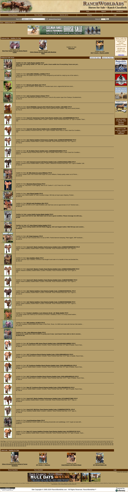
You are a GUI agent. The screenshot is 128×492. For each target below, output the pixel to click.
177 (99, 443)
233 (108, 444)
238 (6, 446)
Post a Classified (38, 15)
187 (8, 444)
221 (82, 444)
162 (67, 443)
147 (34, 443)
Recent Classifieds (12, 15)
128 (105, 442)
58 (92, 441)
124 (96, 442)
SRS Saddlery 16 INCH (33, 322)
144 (27, 443)
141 (21, 443)
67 (106, 441)
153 (47, 443)
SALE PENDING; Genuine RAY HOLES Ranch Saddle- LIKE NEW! (47, 107)
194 (23, 444)
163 (69, 443)
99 (42, 442)
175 (95, 443)
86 (21, 442)
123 (94, 442)
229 (99, 444)
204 (45, 444)
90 (28, 442)
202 (41, 444)
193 (21, 444)
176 (97, 443)
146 (32, 443)
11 (17, 441)
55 (87, 441)
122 (92, 442)
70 (111, 441)
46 (73, 441)
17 (27, 441)
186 (6, 444)
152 (45, 443)
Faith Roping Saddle (33, 63)
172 (88, 443)
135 (8, 443)
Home (87, 11)
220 (80, 444)
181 (108, 443)
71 (112, 441)
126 (101, 442)
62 (98, 441)
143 (25, 443)
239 (8, 446)
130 (109, 442)
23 (36, 441)
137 (12, 443)
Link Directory (119, 11)
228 (97, 444)
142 (23, 443)
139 (17, 443)
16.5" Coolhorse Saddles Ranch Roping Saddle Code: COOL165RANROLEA (50, 376)
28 (44, 441)
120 (88, 442)
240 (10, 446)
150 (41, 443)
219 (77, 444)
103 (51, 442)
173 (91, 443)
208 (54, 444)
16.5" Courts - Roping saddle (100, 53)
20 (31, 441)
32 (50, 441)
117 (81, 442)
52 (82, 441)
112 (70, 442)
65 (103, 441)
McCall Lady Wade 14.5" (34, 85)
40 (63, 441)
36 (57, 441)
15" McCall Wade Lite (99, 465)
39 (61, 441)
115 (77, 442)
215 (69, 444)
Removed (71, 48)
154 (49, 443)
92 (31, 442)
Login (115, 15)
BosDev (3, 490)
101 (46, 442)
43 (68, 441)
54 (85, 441)
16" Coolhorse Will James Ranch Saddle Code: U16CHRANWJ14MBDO (48, 343)
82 (17, 442)
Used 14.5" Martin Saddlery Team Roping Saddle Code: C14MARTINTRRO (49, 280)
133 (3, 443)
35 (55, 441)
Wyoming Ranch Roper (34, 184)
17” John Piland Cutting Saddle (37, 225)
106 (57, 442)
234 (110, 444)
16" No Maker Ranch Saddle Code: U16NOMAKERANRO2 (44, 151)
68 (107, 441)
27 (42, 441)
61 (96, 441)
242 (14, 446)
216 (71, 444)
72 (1, 442)
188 (10, 444)
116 (79, 442)
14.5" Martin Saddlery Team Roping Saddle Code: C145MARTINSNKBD (48, 302)
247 (25, 446)
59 (93, 441)
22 (35, 441)
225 (91, 444)
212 (62, 444)
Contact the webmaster (122, 472)
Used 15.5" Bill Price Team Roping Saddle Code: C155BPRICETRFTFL (48, 409)
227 (95, 444)
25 (39, 441)
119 (85, 442)
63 (99, 441)
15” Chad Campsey (32, 236)
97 (39, 442)
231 (104, 444)
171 (86, 443)
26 (41, 441)
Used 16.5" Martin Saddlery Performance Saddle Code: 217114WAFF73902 (49, 398)
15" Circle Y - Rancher (43, 465)
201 (38, 444)
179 (104, 443)
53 (84, 441)
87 (23, 442)
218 (75, 444)
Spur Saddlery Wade (33, 258)
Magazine (103, 11)
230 (101, 444)
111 (68, 442)
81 (15, 442)
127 (103, 442)
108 (61, 442)
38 (60, 441)
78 (10, 442)
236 (1, 446)
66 (104, 441)
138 (14, 443)
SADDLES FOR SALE (10, 22)
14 (22, 441)
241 (12, 446)
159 (60, 443)
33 (52, 441)
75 (5, 442)
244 (19, 446)
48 (76, 441)
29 (46, 441)
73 (2, 442)
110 (66, 442)
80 (13, 442)
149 (38, 443)
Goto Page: (3, 441)
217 (73, 444)
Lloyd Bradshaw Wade (33, 420)
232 (106, 444)
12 (19, 441)
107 (59, 442)
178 (101, 443)
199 (34, 444)
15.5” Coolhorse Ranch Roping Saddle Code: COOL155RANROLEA (47, 354)
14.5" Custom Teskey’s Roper (35, 96)
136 (10, 443)
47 (74, 441)
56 (88, 441)
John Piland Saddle (32, 193)
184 (1, 444)
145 (30, 443)
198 (32, 444)
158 (58, 443)
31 (49, 441)
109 (64, 442)
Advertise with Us (64, 15)
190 (14, 444)
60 (95, 441)
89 (26, 442)
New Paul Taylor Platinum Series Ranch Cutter (14, 51)
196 (27, 444)
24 (38, 441)
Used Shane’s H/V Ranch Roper (71, 465)
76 (7, 442)
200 (36, 444)
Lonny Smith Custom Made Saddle (38, 214)
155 (51, 443)
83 (18, 442)
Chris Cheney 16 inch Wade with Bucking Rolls (43, 52)
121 (90, 442)
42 (66, 441)
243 (17, 446)
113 (72, 442)
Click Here (121, 55)
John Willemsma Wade (34, 332)
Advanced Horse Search (55, 19)
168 (80, 443)
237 (3, 446)
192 (19, 444)
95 (36, 442)
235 (112, 444)
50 (79, 441)
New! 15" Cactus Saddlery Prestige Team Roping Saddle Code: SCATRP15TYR (51, 431)
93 (32, 442)
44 (69, 441)
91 (29, 442)
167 (77, 443)
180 (106, 443)
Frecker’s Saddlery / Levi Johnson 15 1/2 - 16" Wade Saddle (45, 313)
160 (62, 443)
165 (73, 443)
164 (71, 443)
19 (30, 441)
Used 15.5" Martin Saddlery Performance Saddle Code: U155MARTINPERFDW (51, 247)
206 (49, 444)
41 (65, 441)
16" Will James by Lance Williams (37, 173)
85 (20, 442)
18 (28, 441)
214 (67, 444)
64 (101, 441)
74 (4, 442)
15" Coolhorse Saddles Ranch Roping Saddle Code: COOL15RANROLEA (49, 365)
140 (19, 443)
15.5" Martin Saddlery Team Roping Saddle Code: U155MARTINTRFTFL (49, 291)
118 (83, 442)
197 (30, 444)
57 (90, 441)
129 (107, 442)
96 (37, 442)
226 (93, 444)
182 (110, 443)
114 (75, 442)
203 (43, 444)
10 (15, 441)
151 (43, 443)
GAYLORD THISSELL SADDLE (36, 74)
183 (112, 443)
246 (23, 446)
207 (51, 444)
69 (109, 441)
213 (65, 444)
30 (47, 441)
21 (33, 441)
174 (93, 443)
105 (55, 442)
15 (23, 441)
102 (49, 442)
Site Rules (89, 15)
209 (56, 444)
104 (53, 442)
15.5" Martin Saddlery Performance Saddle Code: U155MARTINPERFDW (49, 140)
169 (82, 443)
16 (25, 441)
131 (112, 442)
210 (58, 444)
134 (6, 443)
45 (71, 441)
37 (58, 441)
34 (53, 441)
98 (40, 442)
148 (36, 443)
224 (88, 444)
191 (17, 444)
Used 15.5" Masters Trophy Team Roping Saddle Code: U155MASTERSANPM (50, 269)
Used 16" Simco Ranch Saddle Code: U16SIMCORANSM (44, 129)
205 (47, 444)
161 (65, 443)
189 (12, 444)
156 (54, 443)
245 (21, 446)
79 (12, 442)
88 (25, 442)
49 (77, 441)
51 (81, 441)
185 (3, 444)
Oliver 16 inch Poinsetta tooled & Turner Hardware (14, 464)
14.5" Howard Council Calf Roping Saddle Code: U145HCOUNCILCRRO (49, 162)
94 (34, 442)
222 (84, 444)
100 (44, 442)
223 (86, 444)
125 (99, 442)
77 (9, 442)
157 (56, 443)
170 (84, 443)
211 (60, 444)
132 (1, 443)
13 (20, 441)
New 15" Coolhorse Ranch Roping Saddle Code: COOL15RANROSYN (48, 387)
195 (25, 444)
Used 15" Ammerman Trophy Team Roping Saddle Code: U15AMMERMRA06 (50, 118)
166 (75, 443)
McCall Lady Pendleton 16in (35, 203)
